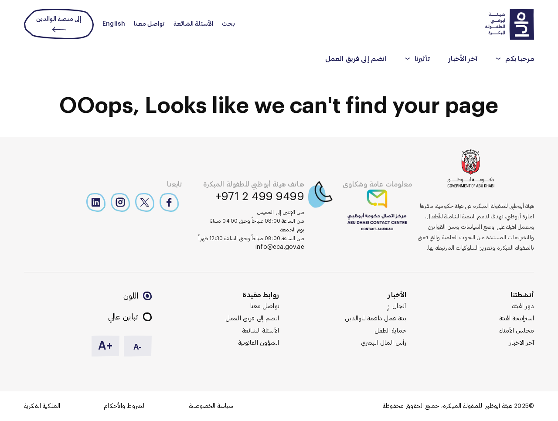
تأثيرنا (422, 58)
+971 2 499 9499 (259, 196)
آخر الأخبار (463, 58)
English (113, 24)
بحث (228, 24)
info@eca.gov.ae (279, 247)
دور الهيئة (523, 306)
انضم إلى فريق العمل (356, 58)
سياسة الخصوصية (211, 406)
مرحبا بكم (519, 58)
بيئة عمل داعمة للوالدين (376, 319)
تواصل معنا (149, 24)
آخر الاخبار (521, 343)
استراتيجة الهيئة (517, 319)
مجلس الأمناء (516, 331)
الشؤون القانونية (258, 343)
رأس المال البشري (384, 343)
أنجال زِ (397, 306)
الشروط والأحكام (125, 406)
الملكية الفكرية (42, 406)
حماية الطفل (390, 331)
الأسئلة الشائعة (193, 24)
